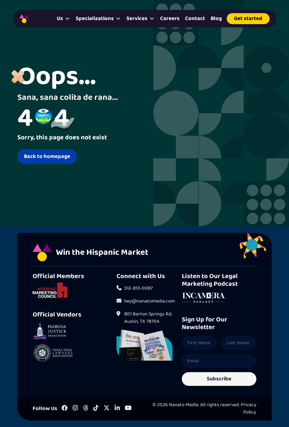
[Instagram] (75, 408)
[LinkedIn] (117, 408)
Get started (248, 18)
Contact (195, 18)
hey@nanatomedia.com (144, 301)
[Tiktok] (95, 408)
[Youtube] (128, 408)
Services (140, 18)
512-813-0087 (135, 288)
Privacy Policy (248, 408)
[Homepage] (24, 18)
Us (63, 18)
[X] (107, 408)
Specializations (98, 18)
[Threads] (85, 408)
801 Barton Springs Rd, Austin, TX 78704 (144, 317)
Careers (170, 18)
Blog (216, 18)
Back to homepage (47, 156)
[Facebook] (65, 408)
